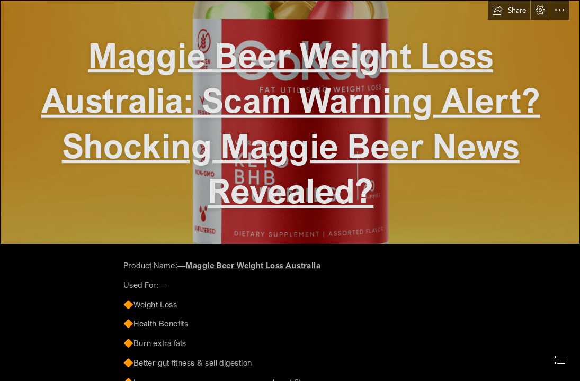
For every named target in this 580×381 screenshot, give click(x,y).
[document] (290, 190)
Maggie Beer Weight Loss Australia (253, 265)
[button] (509, 10)
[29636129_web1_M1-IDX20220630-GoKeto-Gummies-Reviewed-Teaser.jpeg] (290, 122)
